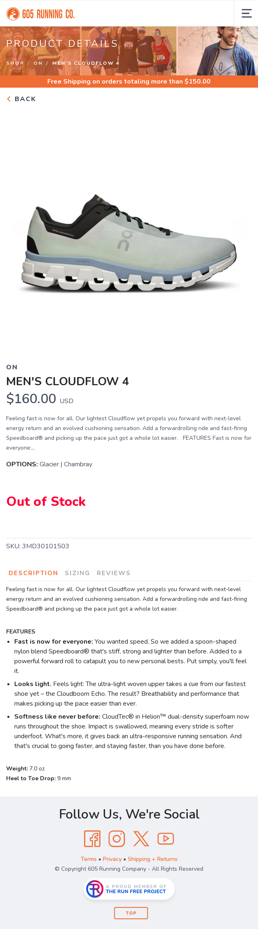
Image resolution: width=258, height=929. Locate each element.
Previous (19, 228)
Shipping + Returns (153, 859)
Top (131, 913)
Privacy (112, 859)
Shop (15, 63)
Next (239, 228)
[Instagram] (117, 839)
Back (21, 99)
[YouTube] (165, 839)
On (38, 63)
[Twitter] (141, 839)
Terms (89, 859)
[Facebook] (92, 839)
